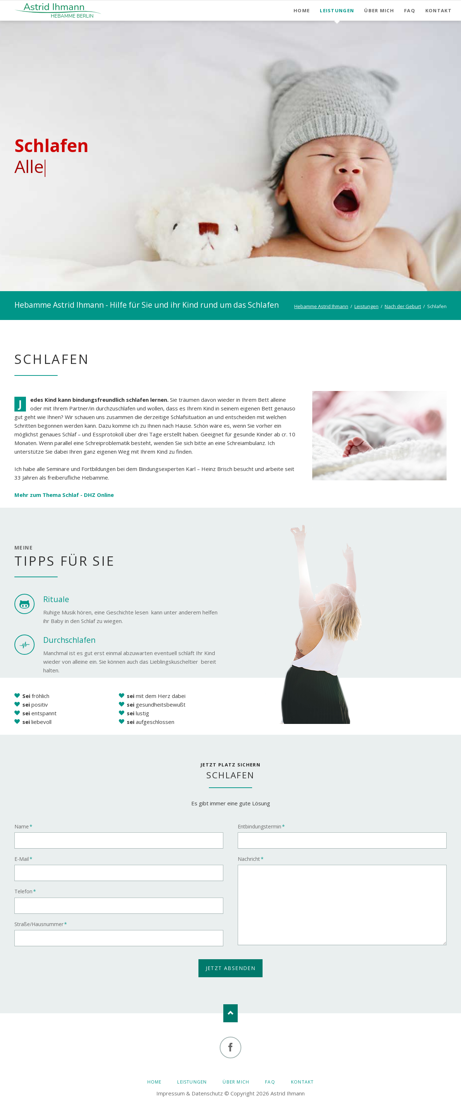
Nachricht (251, 859)
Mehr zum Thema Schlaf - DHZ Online (64, 494)
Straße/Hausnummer (40, 924)
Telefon (27, 891)
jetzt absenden (231, 968)
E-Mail (27, 859)
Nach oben (230, 1013)
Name (27, 827)
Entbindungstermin (261, 827)
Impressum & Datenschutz (189, 1093)
